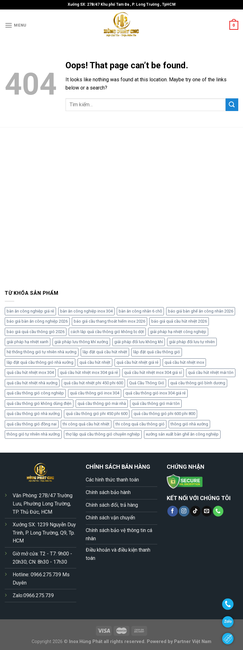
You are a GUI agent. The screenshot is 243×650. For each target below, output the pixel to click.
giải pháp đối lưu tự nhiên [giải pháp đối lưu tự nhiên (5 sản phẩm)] (192, 341)
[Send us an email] (207, 511)
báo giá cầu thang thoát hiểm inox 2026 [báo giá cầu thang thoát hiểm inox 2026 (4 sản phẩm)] (109, 321)
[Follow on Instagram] (184, 511)
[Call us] (218, 511)
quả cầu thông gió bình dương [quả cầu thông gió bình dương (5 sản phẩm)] (197, 383)
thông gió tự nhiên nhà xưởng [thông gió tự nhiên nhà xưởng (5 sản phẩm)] (33, 434)
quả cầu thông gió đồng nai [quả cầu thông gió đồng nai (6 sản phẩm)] (32, 424)
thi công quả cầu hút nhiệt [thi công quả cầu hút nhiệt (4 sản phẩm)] (86, 424)
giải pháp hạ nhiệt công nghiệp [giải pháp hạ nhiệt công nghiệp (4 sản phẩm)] (178, 331)
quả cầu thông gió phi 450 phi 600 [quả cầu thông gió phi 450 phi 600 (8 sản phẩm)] (97, 413)
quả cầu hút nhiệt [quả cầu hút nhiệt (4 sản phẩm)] (94, 362)
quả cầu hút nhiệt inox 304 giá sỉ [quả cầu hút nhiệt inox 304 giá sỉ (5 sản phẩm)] (153, 372)
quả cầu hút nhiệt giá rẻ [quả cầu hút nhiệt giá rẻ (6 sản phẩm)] (137, 362)
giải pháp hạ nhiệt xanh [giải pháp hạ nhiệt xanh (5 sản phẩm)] (27, 341)
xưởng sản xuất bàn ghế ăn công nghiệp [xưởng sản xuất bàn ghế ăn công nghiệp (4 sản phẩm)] (182, 434)
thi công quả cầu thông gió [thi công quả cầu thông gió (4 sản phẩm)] (140, 424)
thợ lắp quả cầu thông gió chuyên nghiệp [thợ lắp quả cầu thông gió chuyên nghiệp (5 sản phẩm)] (103, 434)
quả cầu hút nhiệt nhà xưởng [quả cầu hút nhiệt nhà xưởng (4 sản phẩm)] (32, 383)
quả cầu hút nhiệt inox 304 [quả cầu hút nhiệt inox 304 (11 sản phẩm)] (30, 372)
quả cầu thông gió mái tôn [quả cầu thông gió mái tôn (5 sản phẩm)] (156, 403)
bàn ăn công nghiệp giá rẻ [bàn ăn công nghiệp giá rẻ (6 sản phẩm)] (30, 311)
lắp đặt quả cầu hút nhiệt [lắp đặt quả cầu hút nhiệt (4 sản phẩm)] (105, 352)
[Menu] (16, 25)
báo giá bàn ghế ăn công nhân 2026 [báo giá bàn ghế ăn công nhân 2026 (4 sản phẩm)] (200, 311)
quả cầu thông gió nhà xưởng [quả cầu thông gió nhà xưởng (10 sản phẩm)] (33, 413)
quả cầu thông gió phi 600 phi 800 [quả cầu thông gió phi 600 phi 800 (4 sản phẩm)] (164, 413)
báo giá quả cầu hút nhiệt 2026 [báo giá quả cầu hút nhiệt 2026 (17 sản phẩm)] (179, 321)
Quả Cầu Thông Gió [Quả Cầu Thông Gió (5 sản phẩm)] (146, 383)
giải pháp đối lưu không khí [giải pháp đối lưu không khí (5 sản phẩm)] (138, 341)
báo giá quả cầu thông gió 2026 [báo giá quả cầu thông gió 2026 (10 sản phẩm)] (36, 331)
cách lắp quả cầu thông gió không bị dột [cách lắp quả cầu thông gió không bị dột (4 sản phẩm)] (107, 331)
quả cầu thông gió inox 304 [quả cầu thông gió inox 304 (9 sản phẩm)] (94, 393)
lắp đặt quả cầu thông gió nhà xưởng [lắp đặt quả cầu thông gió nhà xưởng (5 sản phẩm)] (40, 362)
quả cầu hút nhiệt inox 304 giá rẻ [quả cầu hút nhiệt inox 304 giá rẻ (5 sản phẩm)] (89, 372)
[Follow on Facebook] (172, 511)
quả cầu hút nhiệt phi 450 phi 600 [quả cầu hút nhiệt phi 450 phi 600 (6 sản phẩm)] (93, 383)
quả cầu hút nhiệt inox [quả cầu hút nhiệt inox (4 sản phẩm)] (184, 362)
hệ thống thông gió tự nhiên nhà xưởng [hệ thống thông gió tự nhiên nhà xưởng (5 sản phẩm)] (42, 352)
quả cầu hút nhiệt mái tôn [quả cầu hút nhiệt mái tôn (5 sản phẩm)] (211, 372)
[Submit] (232, 104)
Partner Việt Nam (192, 641)
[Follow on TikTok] (195, 511)
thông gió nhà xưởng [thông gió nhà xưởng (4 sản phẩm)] (189, 424)
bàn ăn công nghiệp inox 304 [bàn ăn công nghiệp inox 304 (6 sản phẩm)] (86, 311)
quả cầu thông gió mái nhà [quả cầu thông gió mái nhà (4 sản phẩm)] (102, 403)
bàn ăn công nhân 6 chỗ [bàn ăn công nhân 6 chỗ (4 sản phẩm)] (140, 311)
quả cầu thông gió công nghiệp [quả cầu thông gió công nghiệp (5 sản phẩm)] (35, 393)
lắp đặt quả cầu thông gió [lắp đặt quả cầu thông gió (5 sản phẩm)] (156, 352)
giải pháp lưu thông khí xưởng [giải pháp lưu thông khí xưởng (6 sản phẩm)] (81, 341)
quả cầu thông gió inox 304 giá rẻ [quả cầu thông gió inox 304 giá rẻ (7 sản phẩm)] (155, 393)
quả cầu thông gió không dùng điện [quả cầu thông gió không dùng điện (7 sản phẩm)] (39, 403)
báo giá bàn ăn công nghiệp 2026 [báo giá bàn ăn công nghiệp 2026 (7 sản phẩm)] (37, 321)
